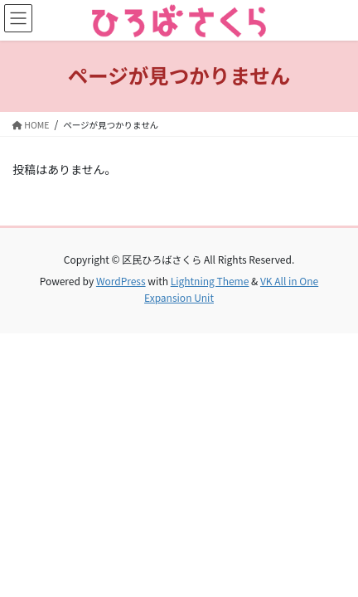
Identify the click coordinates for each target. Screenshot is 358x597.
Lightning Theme (210, 281)
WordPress (121, 281)
